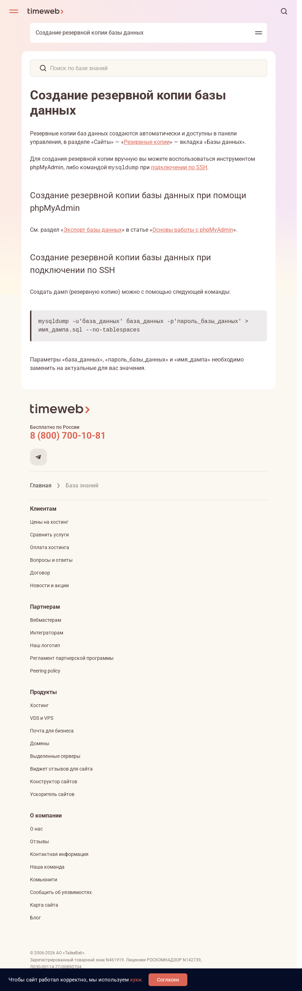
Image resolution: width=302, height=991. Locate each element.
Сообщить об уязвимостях (61, 892)
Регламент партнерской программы (72, 658)
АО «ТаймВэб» (70, 952)
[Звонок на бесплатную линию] (148, 435)
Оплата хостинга (49, 547)
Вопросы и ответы (51, 560)
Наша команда (47, 867)
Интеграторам (46, 633)
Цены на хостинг (49, 522)
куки (135, 980)
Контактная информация (59, 854)
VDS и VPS (41, 718)
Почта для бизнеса (52, 731)
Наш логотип (45, 645)
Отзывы (39, 841)
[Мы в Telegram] (38, 457)
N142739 (192, 959)
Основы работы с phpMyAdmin (192, 229)
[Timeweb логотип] (46, 11)
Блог (35, 917)
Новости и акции (49, 585)
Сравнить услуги (49, 534)
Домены (39, 743)
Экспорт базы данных (93, 229)
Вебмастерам (45, 620)
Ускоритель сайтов (52, 794)
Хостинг (39, 705)
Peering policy (45, 671)
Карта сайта (44, 905)
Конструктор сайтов (53, 781)
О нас (36, 829)
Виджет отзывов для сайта (61, 769)
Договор (40, 573)
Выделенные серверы (55, 756)
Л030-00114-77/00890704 (56, 967)
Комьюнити (43, 879)
